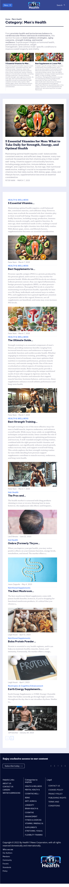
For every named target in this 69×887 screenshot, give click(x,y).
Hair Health (13, 492)
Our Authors (7, 853)
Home (7, 19)
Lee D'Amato (13, 537)
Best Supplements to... (21, 269)
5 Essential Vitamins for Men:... (18, 64)
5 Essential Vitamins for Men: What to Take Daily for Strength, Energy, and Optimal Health (32, 144)
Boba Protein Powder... (22, 641)
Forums (6, 864)
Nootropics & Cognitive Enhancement (25, 686)
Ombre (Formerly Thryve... (24, 543)
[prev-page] (7, 738)
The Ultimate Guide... (20, 340)
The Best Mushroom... (21, 591)
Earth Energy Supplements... (25, 689)
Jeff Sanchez (13, 733)
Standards (7, 867)
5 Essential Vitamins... (21, 203)
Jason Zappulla (14, 584)
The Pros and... (17, 495)
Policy (5, 871)
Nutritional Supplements (19, 588)
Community (7, 860)
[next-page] (12, 738)
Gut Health (13, 540)
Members (6, 857)
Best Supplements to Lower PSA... (48, 64)
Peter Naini (10, 180)
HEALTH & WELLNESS (18, 200)
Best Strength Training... (22, 421)
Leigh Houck (13, 635)
